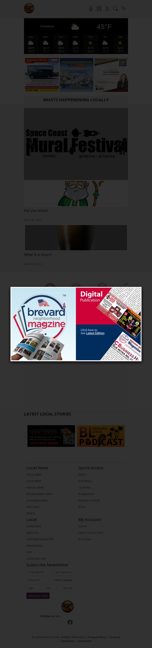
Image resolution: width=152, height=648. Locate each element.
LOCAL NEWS (33, 474)
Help (29, 552)
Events (82, 474)
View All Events (76, 349)
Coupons (84, 487)
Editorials (85, 481)
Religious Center (89, 500)
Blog (81, 507)
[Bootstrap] (67, 606)
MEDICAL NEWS (35, 487)
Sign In (82, 526)
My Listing (84, 539)
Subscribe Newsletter (40, 539)
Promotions (34, 546)
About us (32, 533)
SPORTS (30, 513)
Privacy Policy (96, 637)
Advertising (33, 526)
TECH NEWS (33, 507)
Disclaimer (85, 641)
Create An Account (90, 533)
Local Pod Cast (36, 558)
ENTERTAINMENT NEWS (39, 494)
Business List (86, 494)
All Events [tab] (76, 343)
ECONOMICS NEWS (37, 500)
